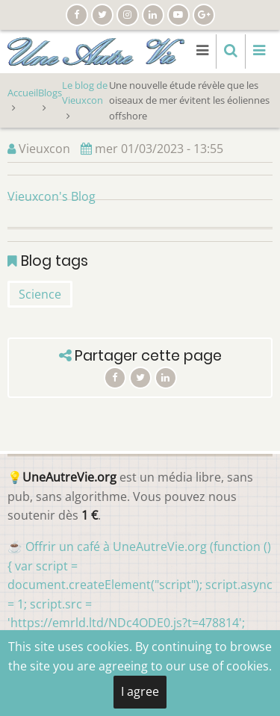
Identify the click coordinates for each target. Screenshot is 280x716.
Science (40, 294)
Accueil (22, 92)
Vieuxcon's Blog (51, 196)
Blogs (50, 92)
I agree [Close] (140, 691)
